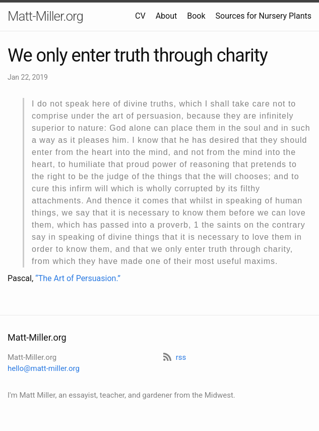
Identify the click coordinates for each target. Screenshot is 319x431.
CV (140, 16)
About (166, 16)
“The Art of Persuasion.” (77, 278)
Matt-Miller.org (45, 16)
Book (196, 16)
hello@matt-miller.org (44, 368)
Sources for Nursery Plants (263, 16)
